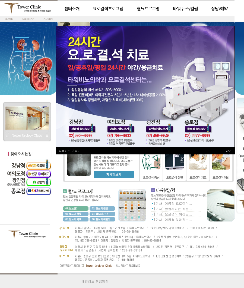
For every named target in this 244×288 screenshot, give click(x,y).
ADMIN (48, 18)
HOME (9, 18)
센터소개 (72, 8)
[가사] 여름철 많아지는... (173, 219)
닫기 (229, 151)
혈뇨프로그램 (148, 8)
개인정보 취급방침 (95, 281)
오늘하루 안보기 (70, 151)
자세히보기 (113, 174)
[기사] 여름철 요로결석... (173, 203)
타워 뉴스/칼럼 (185, 8)
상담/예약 (219, 8)
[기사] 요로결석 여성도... (173, 214)
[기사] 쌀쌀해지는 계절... (173, 208)
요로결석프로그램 (108, 8)
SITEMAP (28, 18)
